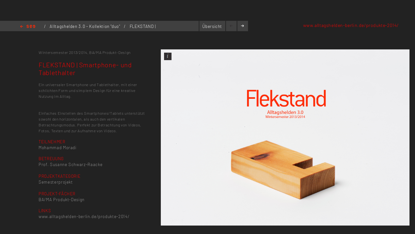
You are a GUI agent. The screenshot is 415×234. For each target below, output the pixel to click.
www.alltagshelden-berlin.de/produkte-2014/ (351, 25)
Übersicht (212, 26)
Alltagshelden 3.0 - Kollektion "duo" (85, 26)
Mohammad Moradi (58, 147)
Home (27, 26)
